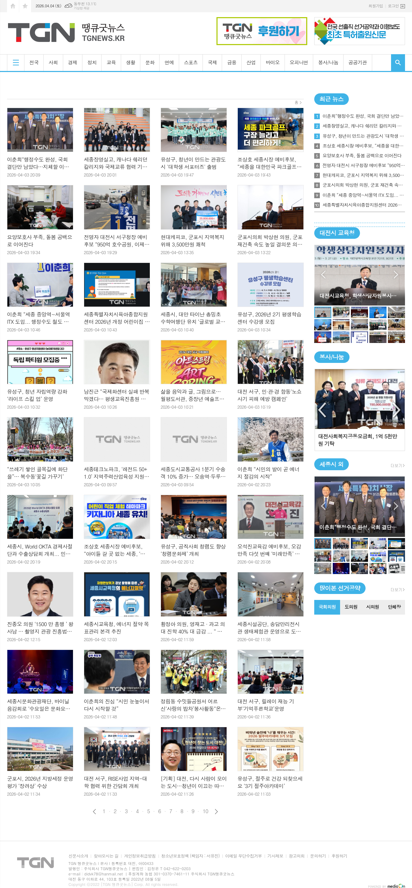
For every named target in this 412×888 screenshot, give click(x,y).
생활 (130, 62)
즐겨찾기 (25, 6)
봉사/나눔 (328, 62)
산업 (251, 62)
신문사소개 (78, 856)
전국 (33, 62)
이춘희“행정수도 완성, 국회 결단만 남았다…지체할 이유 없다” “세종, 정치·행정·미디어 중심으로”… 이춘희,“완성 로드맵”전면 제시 (364, 116)
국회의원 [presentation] (327, 606)
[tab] (327, 607)
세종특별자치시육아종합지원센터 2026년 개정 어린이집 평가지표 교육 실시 (364, 205)
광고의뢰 (296, 856)
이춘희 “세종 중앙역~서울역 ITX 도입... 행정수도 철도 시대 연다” (364, 195)
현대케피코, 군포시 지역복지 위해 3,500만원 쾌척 (364, 175)
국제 (212, 62)
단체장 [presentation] (394, 606)
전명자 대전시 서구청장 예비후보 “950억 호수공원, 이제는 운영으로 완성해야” (364, 165)
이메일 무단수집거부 (243, 856)
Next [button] (397, 410)
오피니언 (299, 62)
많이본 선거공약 (339, 588)
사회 (53, 62)
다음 (216, 812)
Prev (323, 274)
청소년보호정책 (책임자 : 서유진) (190, 856)
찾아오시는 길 (106, 856)
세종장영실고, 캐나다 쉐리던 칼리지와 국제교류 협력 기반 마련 (364, 126)
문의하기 (318, 856)
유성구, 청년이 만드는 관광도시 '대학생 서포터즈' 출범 (364, 136)
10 (205, 811)
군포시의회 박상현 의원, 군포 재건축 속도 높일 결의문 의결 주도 (364, 185)
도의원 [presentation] (351, 606)
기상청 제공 (81, 8)
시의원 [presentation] (372, 606)
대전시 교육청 (337, 233)
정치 (91, 62)
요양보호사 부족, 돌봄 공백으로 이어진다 (362, 155)
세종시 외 (331, 464)
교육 (111, 62)
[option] (360, 410)
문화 (149, 62)
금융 (231, 62)
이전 (94, 812)
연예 (169, 62)
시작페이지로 (13, 6)
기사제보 (275, 856)
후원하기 (339, 856)
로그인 (393, 5)
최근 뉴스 (331, 99)
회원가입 (376, 5)
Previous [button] (322, 410)
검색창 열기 (398, 62)
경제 (72, 62)
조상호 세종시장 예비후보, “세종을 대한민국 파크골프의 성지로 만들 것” (364, 146)
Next (396, 274)
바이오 (272, 62)
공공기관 (357, 62)
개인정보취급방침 (139, 856)
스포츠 (191, 62)
